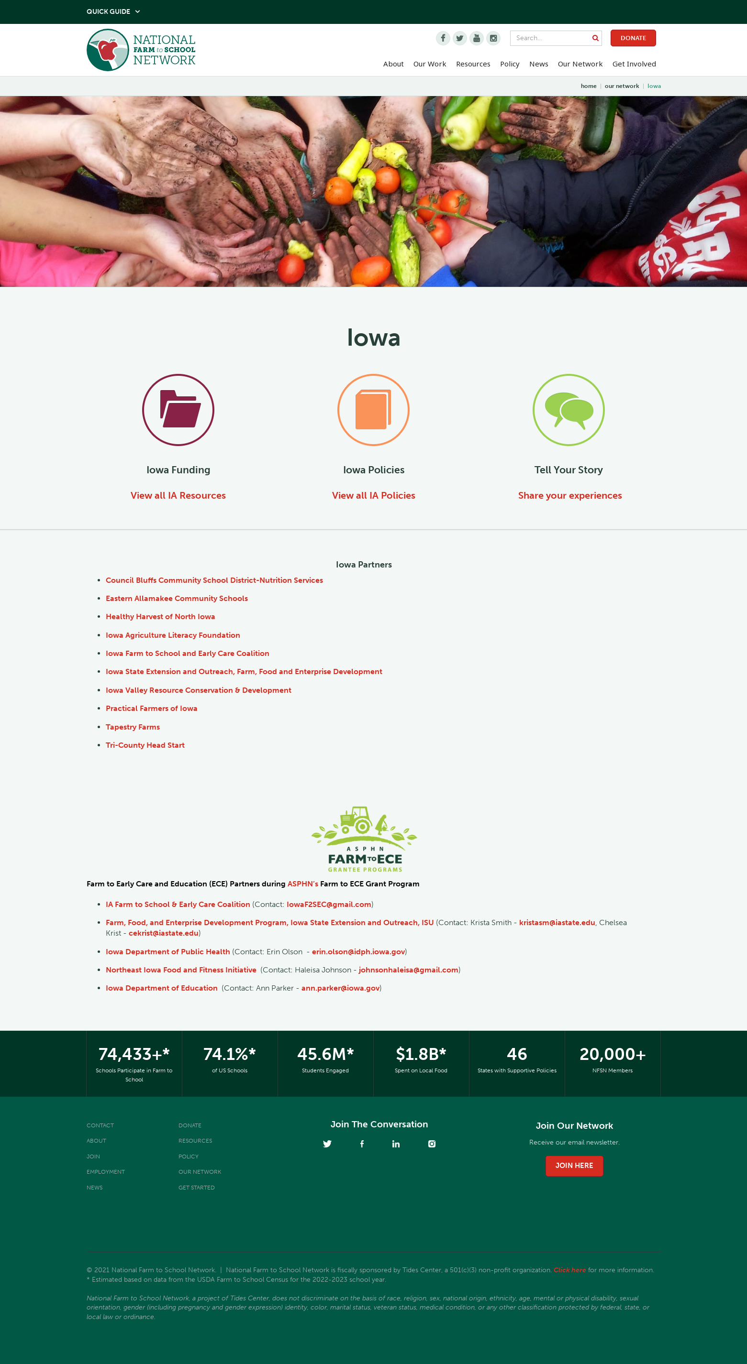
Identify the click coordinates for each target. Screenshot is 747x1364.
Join (93, 1156)
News (94, 1187)
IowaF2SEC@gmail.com (329, 904)
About (96, 1140)
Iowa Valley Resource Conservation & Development (198, 690)
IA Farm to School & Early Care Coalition (178, 904)
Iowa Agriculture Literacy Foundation (173, 635)
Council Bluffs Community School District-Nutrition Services (214, 580)
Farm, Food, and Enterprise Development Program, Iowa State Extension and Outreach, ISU (270, 922)
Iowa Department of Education (162, 988)
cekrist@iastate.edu (164, 933)
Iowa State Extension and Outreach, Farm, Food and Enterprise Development (244, 671)
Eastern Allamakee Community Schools (177, 598)
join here (574, 1165)
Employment (106, 1171)
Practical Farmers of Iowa (152, 708)
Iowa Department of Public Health (168, 951)
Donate (633, 38)
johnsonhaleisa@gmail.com (408, 969)
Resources (473, 63)
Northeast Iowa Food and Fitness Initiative (181, 969)
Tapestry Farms (133, 726)
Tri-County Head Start (145, 745)
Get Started (196, 1187)
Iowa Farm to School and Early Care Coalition (187, 653)
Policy (188, 1156)
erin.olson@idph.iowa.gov (358, 951)
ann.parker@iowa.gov (340, 988)
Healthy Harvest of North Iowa (160, 616)
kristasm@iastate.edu (557, 922)
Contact (100, 1125)
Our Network (580, 63)
